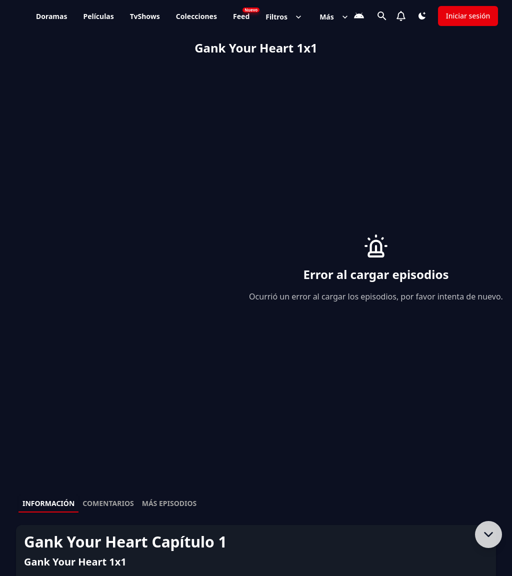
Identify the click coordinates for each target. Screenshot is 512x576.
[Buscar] (382, 16)
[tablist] (256, 504)
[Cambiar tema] (422, 16)
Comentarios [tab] (108, 503)
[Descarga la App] (359, 16)
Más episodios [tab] (169, 503)
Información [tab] (48, 503)
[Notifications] (401, 16)
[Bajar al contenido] (488, 534)
